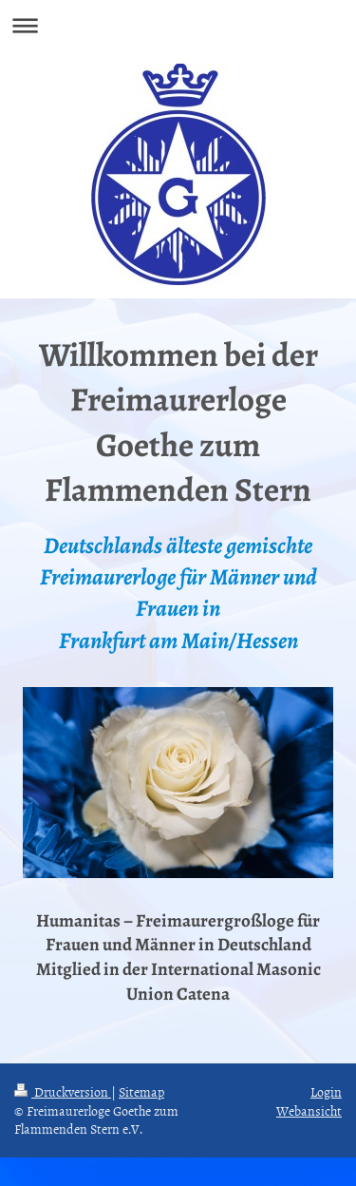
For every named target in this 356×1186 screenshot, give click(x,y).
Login (326, 1091)
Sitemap (141, 1091)
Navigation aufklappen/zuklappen (178, 25)
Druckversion (62, 1091)
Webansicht (309, 1110)
